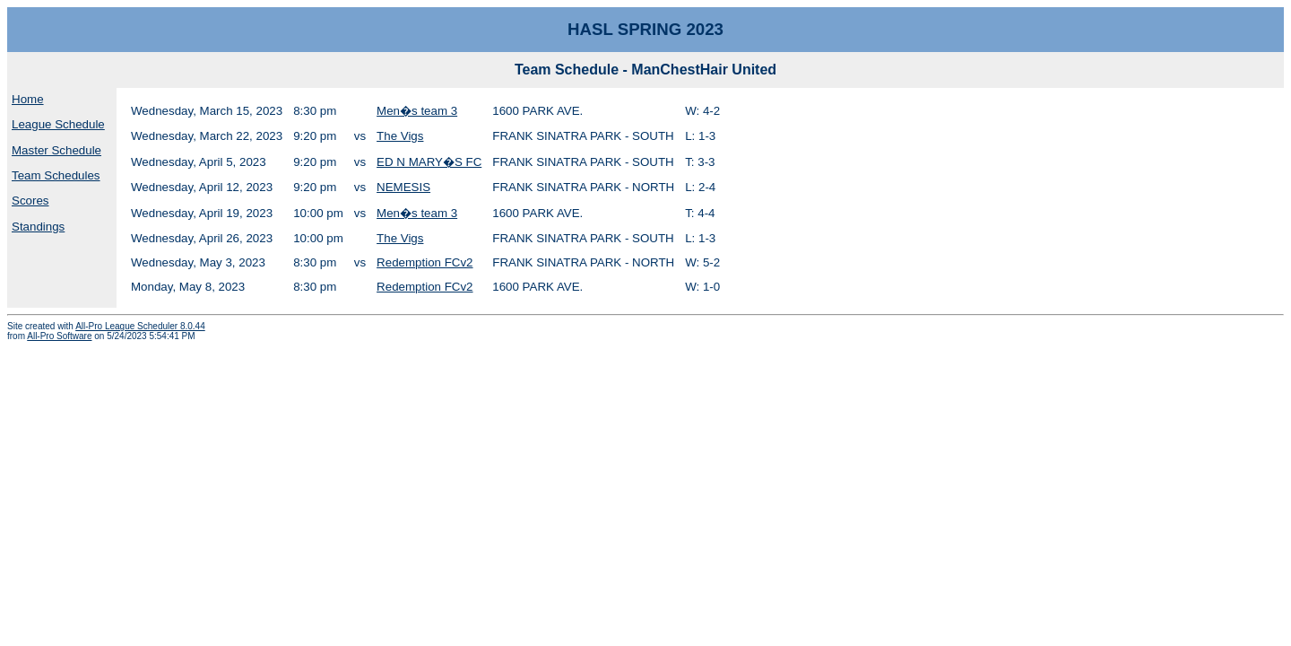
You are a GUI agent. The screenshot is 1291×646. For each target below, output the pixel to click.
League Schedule (58, 124)
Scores (30, 200)
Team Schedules (56, 175)
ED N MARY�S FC (429, 162)
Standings (38, 226)
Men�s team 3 (417, 111)
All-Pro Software (59, 336)
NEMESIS (403, 187)
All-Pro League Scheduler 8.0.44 (140, 326)
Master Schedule (56, 150)
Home (28, 99)
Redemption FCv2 (424, 262)
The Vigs (400, 136)
